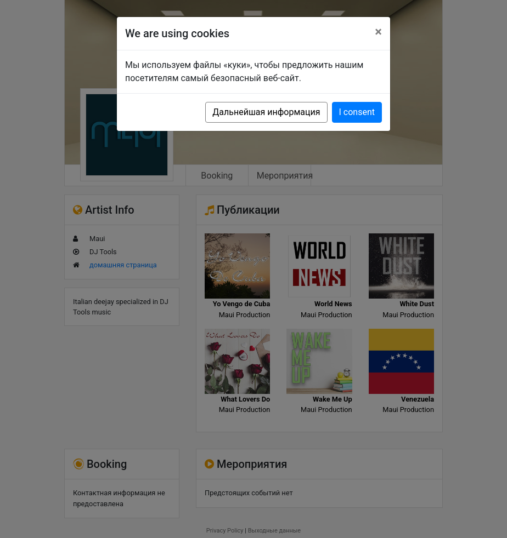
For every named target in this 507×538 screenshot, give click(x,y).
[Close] (378, 32)
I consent (357, 112)
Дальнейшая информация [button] (266, 112)
